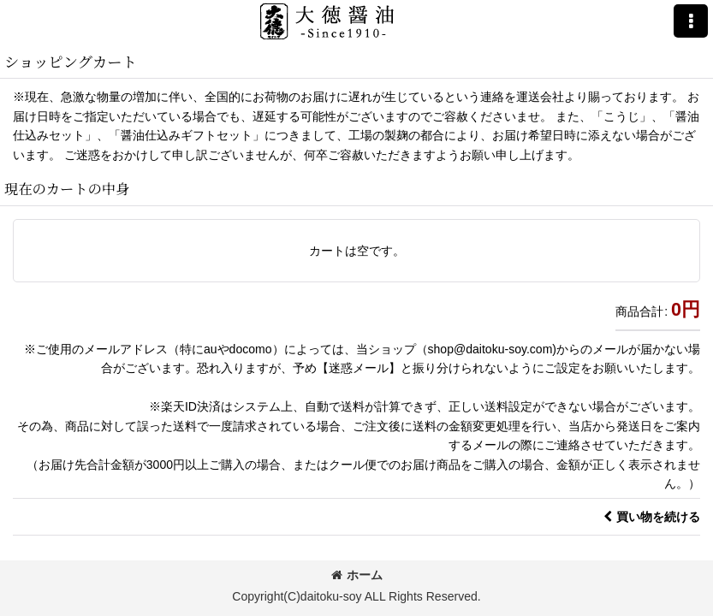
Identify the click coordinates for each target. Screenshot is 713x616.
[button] (691, 21)
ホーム (357, 575)
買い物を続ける (651, 517)
